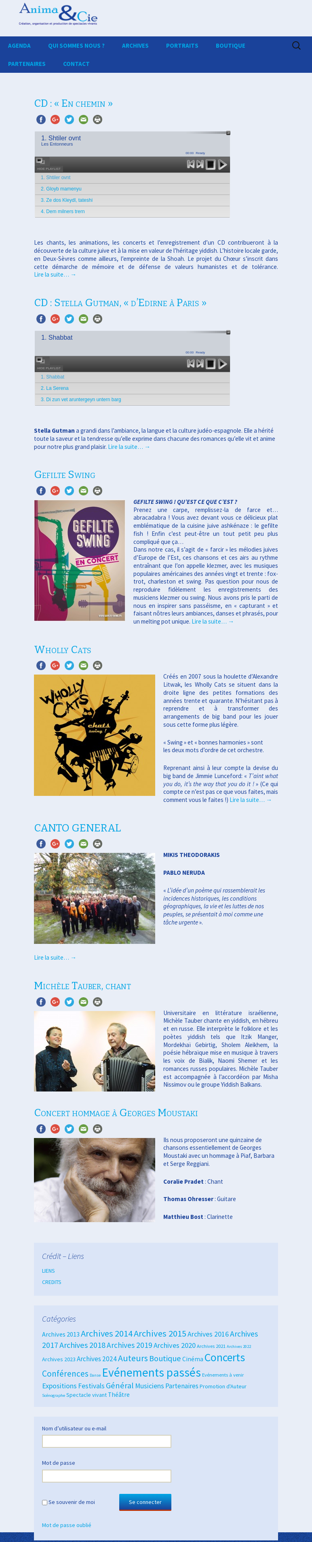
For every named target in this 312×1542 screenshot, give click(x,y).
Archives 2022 (239, 1346)
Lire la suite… (55, 274)
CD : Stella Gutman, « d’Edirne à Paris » (120, 302)
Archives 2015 (160, 1333)
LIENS (48, 1270)
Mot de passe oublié (66, 1525)
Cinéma (192, 1359)
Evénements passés (151, 1372)
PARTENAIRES (27, 64)
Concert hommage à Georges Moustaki (116, 1112)
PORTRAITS (182, 45)
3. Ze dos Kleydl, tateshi (67, 200)
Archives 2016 (208, 1334)
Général (120, 1385)
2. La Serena (55, 388)
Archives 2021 (211, 1346)
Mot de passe (58, 1462)
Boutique (165, 1358)
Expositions (59, 1385)
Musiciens (149, 1385)
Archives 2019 (129, 1345)
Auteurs (133, 1358)
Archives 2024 (97, 1358)
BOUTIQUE (230, 45)
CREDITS (51, 1282)
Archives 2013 (61, 1334)
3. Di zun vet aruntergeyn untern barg (81, 399)
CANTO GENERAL (77, 828)
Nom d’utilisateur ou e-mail (74, 1428)
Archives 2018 (82, 1345)
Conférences (65, 1373)
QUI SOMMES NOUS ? (76, 45)
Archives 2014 (107, 1333)
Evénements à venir (223, 1374)
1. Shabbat (52, 377)
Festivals (91, 1385)
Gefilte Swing (64, 474)
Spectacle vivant (86, 1394)
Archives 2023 (59, 1359)
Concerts (224, 1357)
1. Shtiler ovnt (55, 177)
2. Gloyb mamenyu (61, 189)
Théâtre (119, 1394)
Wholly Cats (62, 649)
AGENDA (19, 45)
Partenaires (181, 1385)
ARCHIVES (135, 45)
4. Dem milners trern (63, 211)
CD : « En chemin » (73, 103)
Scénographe (53, 1395)
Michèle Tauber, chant (82, 985)
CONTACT (76, 64)
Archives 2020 (175, 1345)
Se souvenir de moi (71, 1502)
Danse (95, 1375)
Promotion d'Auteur (223, 1386)
